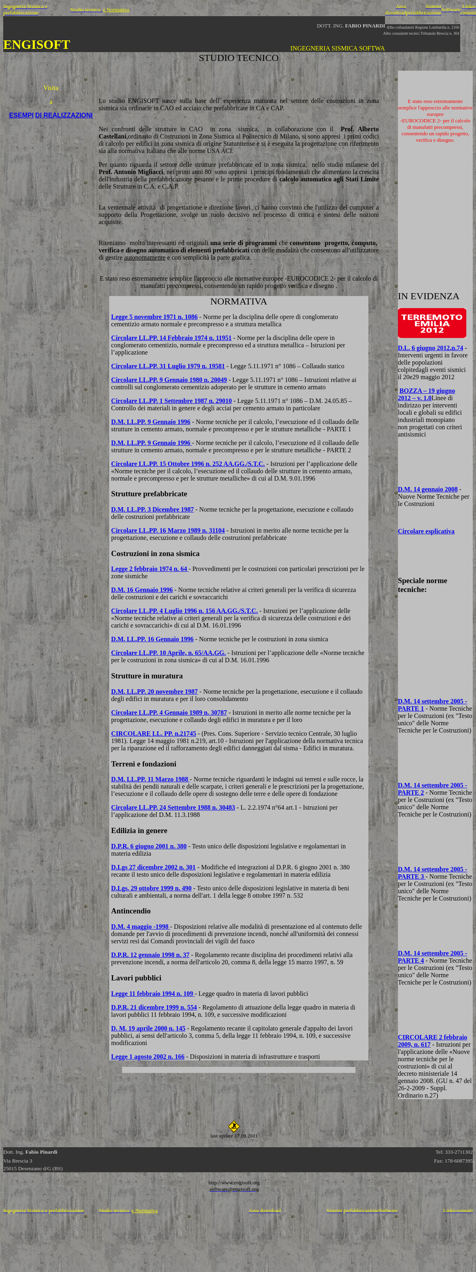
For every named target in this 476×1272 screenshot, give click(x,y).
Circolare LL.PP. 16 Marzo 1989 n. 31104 (168, 530)
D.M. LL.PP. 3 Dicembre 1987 (152, 509)
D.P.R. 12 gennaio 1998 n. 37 (150, 954)
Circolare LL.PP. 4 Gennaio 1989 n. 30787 (169, 712)
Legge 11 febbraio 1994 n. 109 (153, 993)
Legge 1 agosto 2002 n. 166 (147, 1056)
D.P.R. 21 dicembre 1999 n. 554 (154, 1007)
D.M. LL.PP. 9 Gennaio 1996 (150, 421)
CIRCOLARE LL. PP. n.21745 (153, 733)
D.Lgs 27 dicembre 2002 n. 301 (153, 867)
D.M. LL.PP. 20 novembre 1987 (154, 691)
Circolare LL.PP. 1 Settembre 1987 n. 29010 (171, 400)
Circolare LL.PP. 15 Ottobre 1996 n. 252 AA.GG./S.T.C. (188, 463)
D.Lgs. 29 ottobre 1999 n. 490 (151, 888)
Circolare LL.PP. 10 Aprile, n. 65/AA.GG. (168, 652)
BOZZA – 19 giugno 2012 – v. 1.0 (426, 394)
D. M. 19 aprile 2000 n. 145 (148, 1028)
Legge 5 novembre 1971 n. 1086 (154, 316)
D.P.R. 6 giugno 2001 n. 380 (149, 846)
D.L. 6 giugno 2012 (430, 347)
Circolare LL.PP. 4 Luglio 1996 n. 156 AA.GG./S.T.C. (184, 610)
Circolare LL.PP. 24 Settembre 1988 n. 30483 (173, 807)
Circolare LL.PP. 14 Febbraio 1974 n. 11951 (171, 337)
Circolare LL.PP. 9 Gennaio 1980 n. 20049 (169, 379)
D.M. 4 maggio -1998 (140, 926)
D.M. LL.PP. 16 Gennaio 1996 (152, 639)
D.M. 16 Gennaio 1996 (142, 589)
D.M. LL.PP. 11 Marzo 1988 (150, 779)
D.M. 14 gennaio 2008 (428, 489)
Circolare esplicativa (426, 531)
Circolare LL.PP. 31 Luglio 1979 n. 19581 (168, 366)
